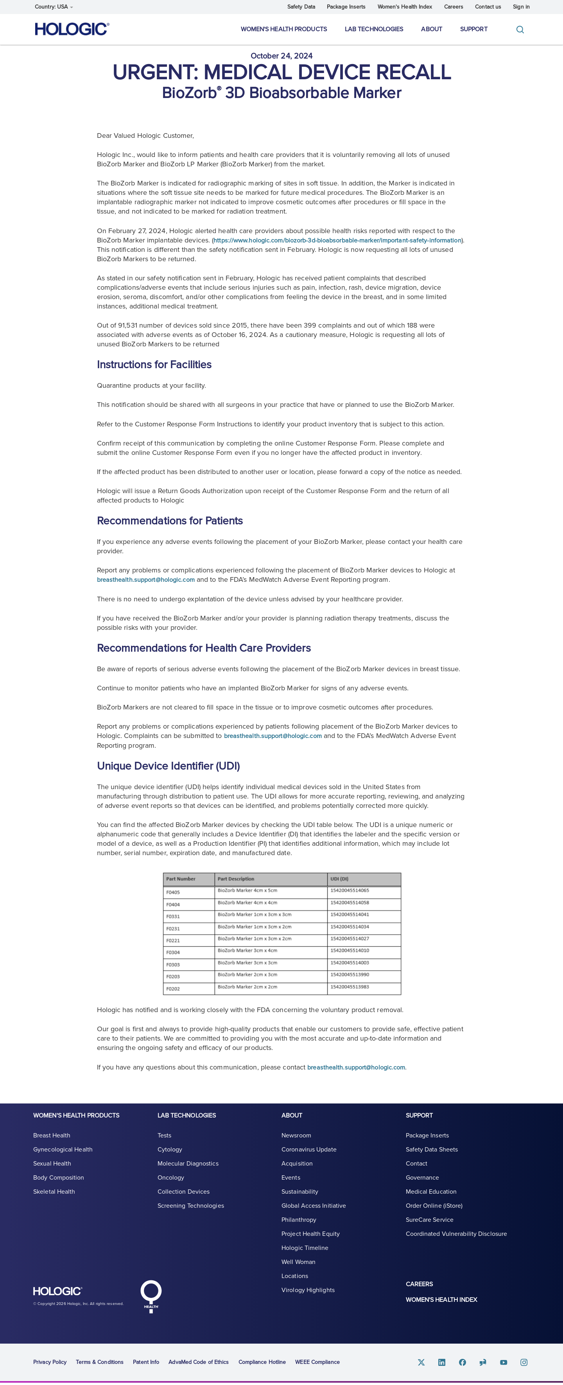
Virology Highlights (308, 1299)
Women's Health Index (405, 7)
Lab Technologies (374, 29)
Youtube (506, 1364)
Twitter (431, 1364)
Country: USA (54, 7)
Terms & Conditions (100, 1364)
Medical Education (431, 1201)
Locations (295, 1285)
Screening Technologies (191, 1215)
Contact (417, 1173)
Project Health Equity (311, 1243)
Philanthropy (299, 1229)
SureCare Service (430, 1229)
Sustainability (300, 1201)
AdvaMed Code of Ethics (199, 1364)
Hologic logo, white (72, 1297)
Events (291, 1187)
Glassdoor (487, 1364)
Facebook (468, 1364)
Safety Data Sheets (432, 1159)
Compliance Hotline (262, 1364)
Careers (454, 7)
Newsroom (296, 1145)
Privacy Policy (49, 1364)
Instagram (525, 1364)
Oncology (171, 1187)
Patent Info (146, 1364)
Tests (165, 1145)
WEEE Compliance (317, 1364)
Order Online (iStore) (434, 1215)
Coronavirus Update (309, 1159)
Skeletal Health (54, 1201)
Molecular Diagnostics (188, 1173)
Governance (422, 1187)
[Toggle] (522, 29)
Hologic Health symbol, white (150, 1298)
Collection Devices (184, 1201)
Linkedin (450, 1364)
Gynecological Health (63, 1159)
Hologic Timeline (305, 1257)
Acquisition (297, 1173)
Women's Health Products (284, 29)
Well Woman (299, 1271)
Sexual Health (52, 1173)
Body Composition (58, 1187)
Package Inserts (346, 7)
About (431, 29)
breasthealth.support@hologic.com (150, 586)
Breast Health (51, 1145)
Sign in (521, 7)
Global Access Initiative (314, 1215)
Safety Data (301, 7)
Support (474, 29)
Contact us (488, 7)
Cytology (170, 1159)
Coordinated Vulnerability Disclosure (456, 1243)
